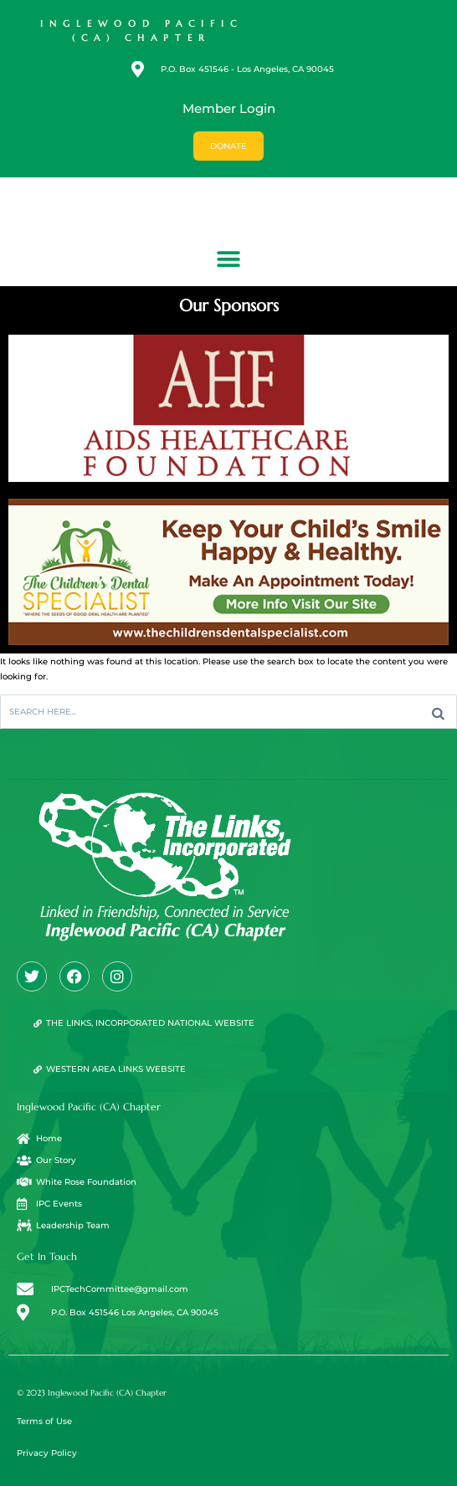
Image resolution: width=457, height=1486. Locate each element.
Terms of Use (44, 1421)
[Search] (438, 711)
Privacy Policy (47, 1453)
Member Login (228, 108)
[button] (229, 259)
